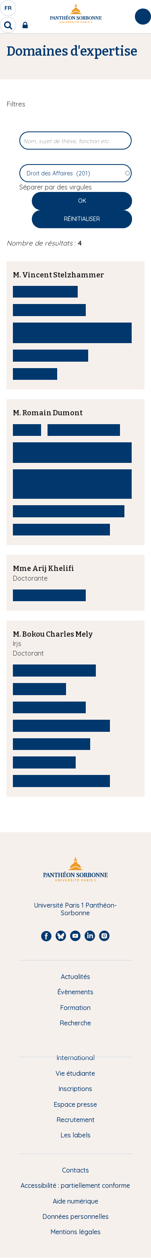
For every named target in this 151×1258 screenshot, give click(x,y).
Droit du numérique (54, 670)
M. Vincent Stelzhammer (58, 275)
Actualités (75, 976)
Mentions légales (75, 1231)
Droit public (39, 688)
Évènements (75, 992)
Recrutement (75, 1119)
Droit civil (35, 373)
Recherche (75, 1023)
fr (8, 10)
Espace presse (75, 1104)
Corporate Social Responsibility (72, 452)
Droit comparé (44, 762)
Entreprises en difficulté (61, 529)
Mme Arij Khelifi (43, 568)
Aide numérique (75, 1201)
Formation (75, 1007)
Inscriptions (75, 1088)
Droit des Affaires (49, 309)
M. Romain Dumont (48, 412)
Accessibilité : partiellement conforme (75, 1185)
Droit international (51, 743)
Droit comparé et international (72, 333)
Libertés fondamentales (61, 780)
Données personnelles (75, 1216)
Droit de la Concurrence (61, 725)
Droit (27, 429)
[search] (8, 25)
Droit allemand (45, 291)
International (75, 1057)
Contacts (75, 1170)
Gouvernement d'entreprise (69, 510)
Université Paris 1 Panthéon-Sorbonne (75, 909)
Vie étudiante (75, 1073)
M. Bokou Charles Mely (53, 634)
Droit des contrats (50, 355)
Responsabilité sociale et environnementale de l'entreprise (72, 484)
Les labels (75, 1135)
